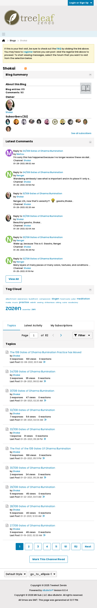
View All (14, 279)
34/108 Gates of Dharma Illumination (43, 150)
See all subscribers (81, 133)
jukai (73, 299)
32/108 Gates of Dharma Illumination (43, 216)
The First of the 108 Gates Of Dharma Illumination (40, 448)
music (15, 302)
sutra (64, 302)
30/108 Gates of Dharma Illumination (32, 468)
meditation (83, 298)
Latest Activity (33, 325)
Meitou (20, 154)
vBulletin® (47, 590)
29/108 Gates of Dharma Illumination (32, 487)
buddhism (33, 299)
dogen (55, 298)
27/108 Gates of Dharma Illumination (32, 525)
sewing (40, 302)
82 (75, 546)
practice (24, 302)
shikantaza (50, 302)
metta (8, 302)
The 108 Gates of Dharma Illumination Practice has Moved (45, 352)
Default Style (16, 574)
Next (88, 546)
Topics (11, 325)
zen (34, 309)
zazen (13, 308)
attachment (11, 299)
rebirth (33, 302)
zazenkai (26, 310)
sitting (58, 302)
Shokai (27, 160)
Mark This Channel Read (48, 559)
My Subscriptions (61, 325)
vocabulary (73, 302)
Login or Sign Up (80, 2)
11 (56, 546)
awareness (22, 299)
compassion (45, 299)
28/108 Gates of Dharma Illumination (32, 506)
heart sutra (65, 299)
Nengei (20, 175)
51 (65, 546)
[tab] (11, 325)
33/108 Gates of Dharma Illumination (43, 237)
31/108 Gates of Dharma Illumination (42, 193)
